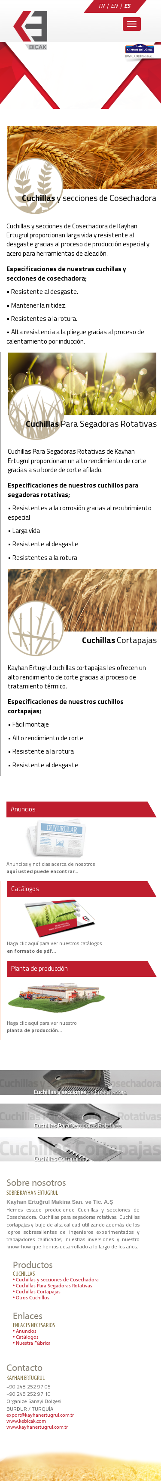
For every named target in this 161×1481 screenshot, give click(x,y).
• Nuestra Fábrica (32, 1343)
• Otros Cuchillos (31, 1298)
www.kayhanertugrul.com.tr (37, 1427)
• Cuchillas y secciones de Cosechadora (56, 1280)
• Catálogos (26, 1337)
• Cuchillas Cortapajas (37, 1292)
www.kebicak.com (26, 1421)
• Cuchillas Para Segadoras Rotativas (52, 1286)
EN (114, 5)
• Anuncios (24, 1331)
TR (101, 5)
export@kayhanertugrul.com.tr (40, 1415)
